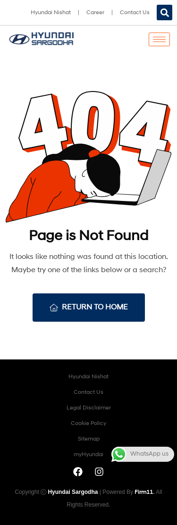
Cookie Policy (88, 423)
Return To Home (89, 307)
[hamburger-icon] (159, 39)
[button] (164, 12)
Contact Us (135, 13)
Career (95, 13)
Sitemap (89, 439)
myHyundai (88, 455)
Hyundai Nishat (51, 13)
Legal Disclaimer (89, 408)
